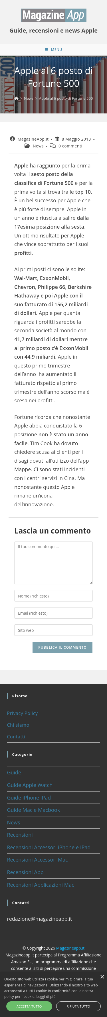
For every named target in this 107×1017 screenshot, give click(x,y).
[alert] (53, 994)
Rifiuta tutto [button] (78, 1006)
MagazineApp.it (33, 139)
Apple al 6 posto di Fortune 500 (66, 98)
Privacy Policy (22, 713)
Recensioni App (25, 872)
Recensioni (20, 834)
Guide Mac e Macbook (33, 809)
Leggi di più (46, 996)
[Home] (16, 98)
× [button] (102, 977)
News (38, 146)
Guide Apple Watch (30, 785)
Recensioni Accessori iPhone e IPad (48, 847)
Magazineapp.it (70, 948)
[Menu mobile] (53, 49)
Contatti (16, 737)
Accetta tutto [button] (29, 1006)
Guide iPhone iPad (29, 797)
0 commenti (70, 146)
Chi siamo (18, 725)
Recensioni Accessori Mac (37, 859)
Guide (14, 772)
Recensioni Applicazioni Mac (40, 884)
